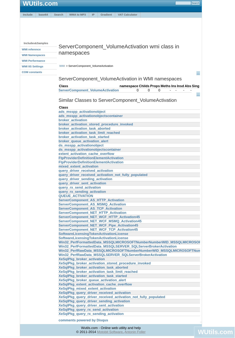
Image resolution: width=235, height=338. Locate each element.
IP (93, 14)
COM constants (32, 72)
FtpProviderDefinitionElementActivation (91, 158)
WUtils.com (215, 331)
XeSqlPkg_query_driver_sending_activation (94, 301)
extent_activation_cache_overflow (86, 154)
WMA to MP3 (77, 14)
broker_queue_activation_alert (83, 141)
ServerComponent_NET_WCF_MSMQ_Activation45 (100, 221)
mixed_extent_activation (78, 166)
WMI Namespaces (33, 55)
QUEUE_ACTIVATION (76, 196)
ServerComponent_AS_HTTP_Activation (91, 200)
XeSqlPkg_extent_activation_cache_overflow (95, 284)
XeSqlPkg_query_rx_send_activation (89, 309)
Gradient (106, 14)
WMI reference (31, 49)
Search (58, 14)
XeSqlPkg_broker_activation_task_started (93, 276)
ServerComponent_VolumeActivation (89, 90)
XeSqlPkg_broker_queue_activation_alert (92, 280)
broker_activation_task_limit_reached (89, 133)
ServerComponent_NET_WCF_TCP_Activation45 (98, 229)
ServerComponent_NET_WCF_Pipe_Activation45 (98, 225)
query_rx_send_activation (80, 187)
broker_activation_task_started (84, 137)
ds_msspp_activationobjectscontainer (90, 149)
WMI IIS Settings (32, 66)
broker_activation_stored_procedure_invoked (96, 124)
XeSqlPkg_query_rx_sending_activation (91, 314)
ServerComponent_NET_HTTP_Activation (92, 213)
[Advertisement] (111, 28)
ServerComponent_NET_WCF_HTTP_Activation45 (99, 217)
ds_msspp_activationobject (81, 145)
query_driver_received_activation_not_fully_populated (103, 175)
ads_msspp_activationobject (82, 112)
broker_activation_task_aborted (84, 128)
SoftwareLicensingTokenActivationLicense (93, 234)
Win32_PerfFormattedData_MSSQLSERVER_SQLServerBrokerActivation (118, 246)
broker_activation (73, 120)
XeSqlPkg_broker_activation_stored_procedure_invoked (105, 263)
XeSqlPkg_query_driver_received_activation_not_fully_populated (112, 297)
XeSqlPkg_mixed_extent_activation (87, 288)
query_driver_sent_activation (82, 183)
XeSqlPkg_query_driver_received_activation (95, 293)
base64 (43, 14)
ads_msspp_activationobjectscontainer (91, 116)
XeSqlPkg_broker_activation (82, 259)
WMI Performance (33, 60)
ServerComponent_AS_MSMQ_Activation (92, 204)
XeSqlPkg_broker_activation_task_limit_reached (98, 272)
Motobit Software (110, 332)
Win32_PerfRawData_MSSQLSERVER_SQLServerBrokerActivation (113, 255)
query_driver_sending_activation (85, 179)
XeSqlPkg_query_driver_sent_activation (91, 305)
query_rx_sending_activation (82, 192)
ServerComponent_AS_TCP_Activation (90, 208)
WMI (62, 65)
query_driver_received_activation (86, 170)
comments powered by (83, 320)
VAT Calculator (127, 14)
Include (28, 14)
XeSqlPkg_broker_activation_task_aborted (93, 267)
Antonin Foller (135, 332)
